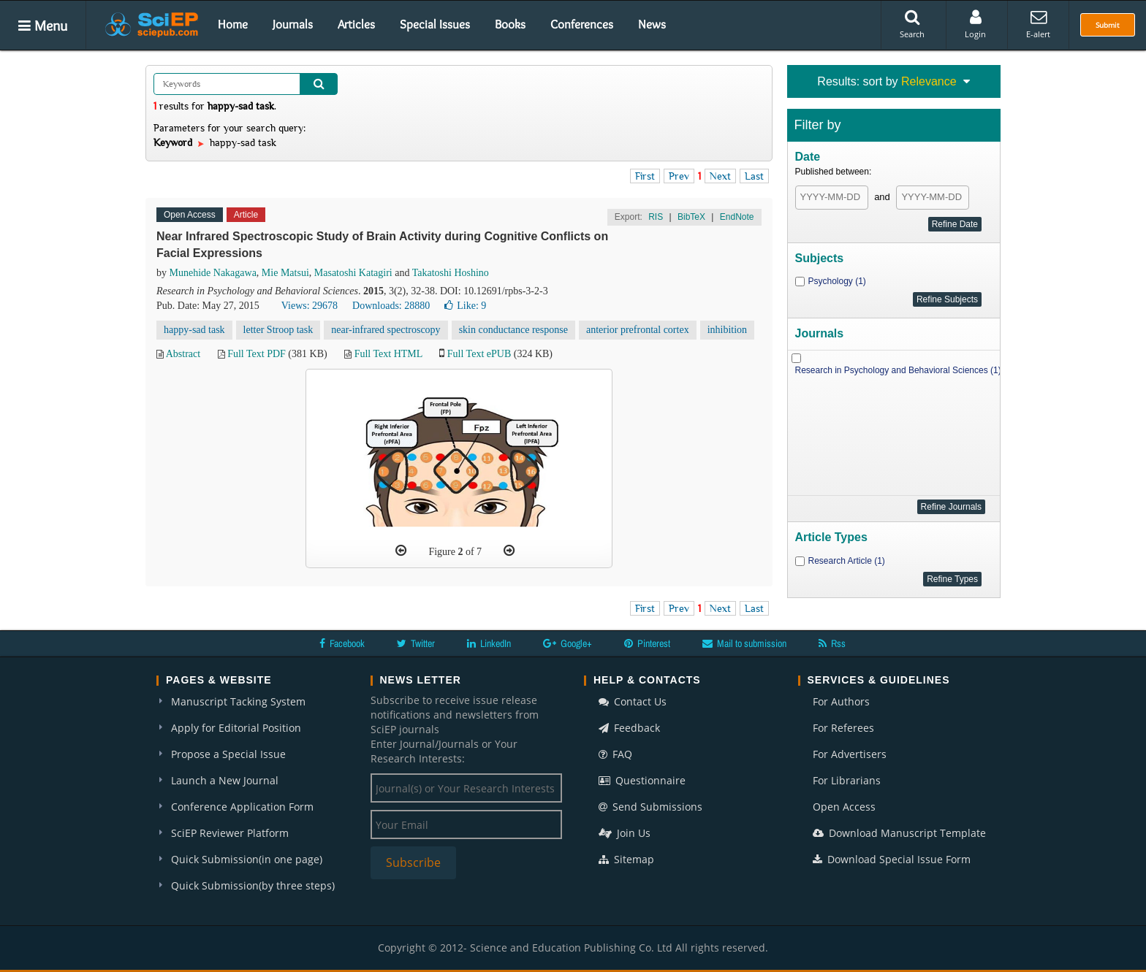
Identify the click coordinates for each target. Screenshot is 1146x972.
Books (510, 24)
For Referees (843, 728)
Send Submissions (650, 807)
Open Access (844, 807)
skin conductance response (513, 329)
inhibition (727, 329)
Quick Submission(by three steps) (253, 885)
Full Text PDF (256, 353)
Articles (356, 24)
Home (233, 24)
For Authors (841, 701)
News (652, 24)
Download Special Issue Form (892, 859)
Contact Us (633, 701)
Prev (679, 176)
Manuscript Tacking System (238, 701)
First (645, 176)
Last (754, 176)
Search (912, 24)
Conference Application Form (242, 807)
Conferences (581, 24)
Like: (465, 305)
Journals (293, 24)
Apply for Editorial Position (236, 728)
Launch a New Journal (224, 780)
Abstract (183, 353)
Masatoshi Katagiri (353, 272)
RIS (655, 217)
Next (720, 176)
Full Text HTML (388, 353)
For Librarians (847, 780)
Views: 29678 (309, 305)
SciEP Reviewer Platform (230, 833)
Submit (1108, 25)
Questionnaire (642, 780)
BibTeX (691, 217)
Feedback (629, 728)
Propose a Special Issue (228, 754)
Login (975, 24)
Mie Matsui (285, 272)
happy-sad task (194, 329)
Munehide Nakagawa (213, 272)
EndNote (737, 217)
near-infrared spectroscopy (385, 329)
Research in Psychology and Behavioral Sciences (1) (898, 370)
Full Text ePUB (479, 353)
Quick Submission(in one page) (246, 859)
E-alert (1038, 24)
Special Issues (435, 24)
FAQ (615, 754)
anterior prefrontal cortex (637, 329)
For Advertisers (850, 754)
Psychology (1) (837, 281)
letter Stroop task (278, 329)
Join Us (624, 833)
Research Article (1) (846, 561)
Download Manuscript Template (899, 833)
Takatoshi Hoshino (450, 272)
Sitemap (626, 859)
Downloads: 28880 (391, 305)
